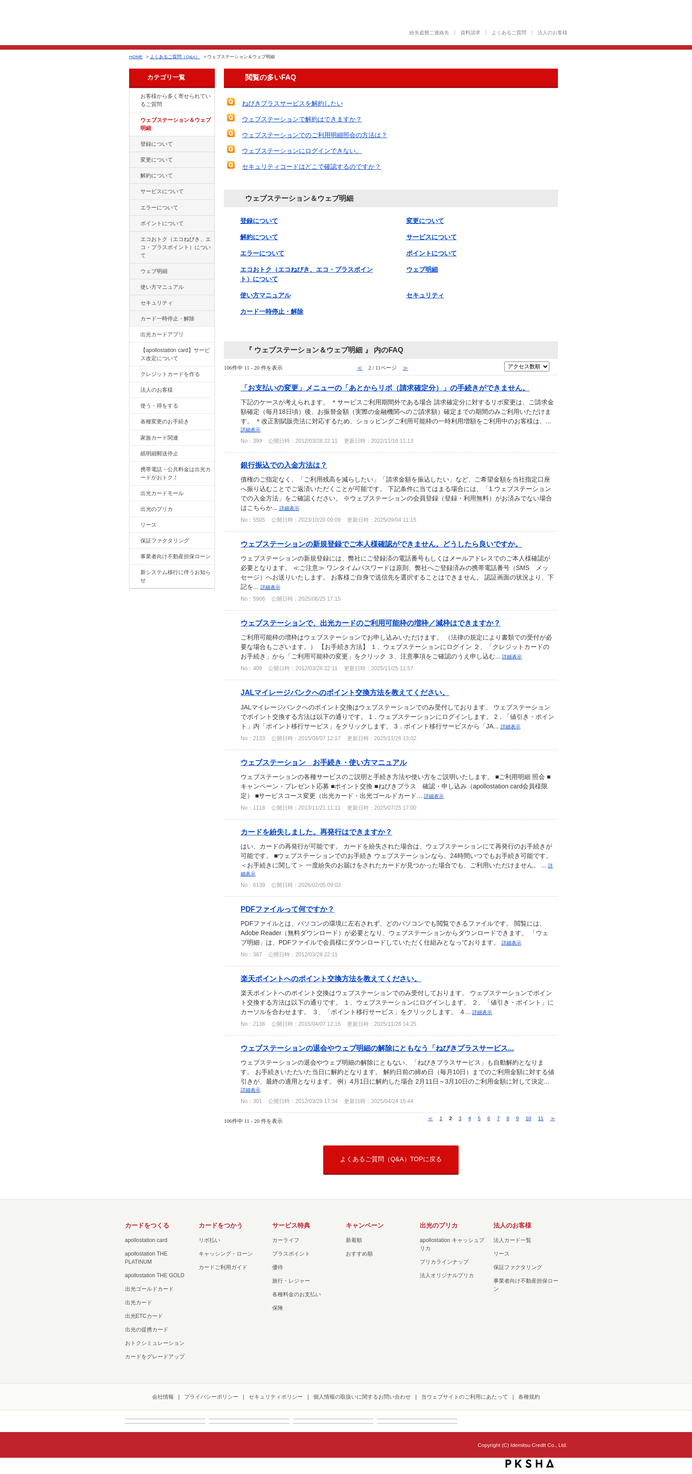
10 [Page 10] (528, 1118)
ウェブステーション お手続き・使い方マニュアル (324, 762)
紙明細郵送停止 (159, 453)
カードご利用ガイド (223, 1267)
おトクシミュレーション (155, 1343)
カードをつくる (147, 1225)
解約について (156, 175)
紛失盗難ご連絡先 (429, 32)
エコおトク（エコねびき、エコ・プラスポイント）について (175, 247)
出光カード (138, 1302)
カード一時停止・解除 (167, 318)
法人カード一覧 (512, 1240)
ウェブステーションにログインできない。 (302, 150)
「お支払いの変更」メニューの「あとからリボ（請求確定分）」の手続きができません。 (385, 388)
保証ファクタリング (164, 541)
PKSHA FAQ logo (530, 1463)
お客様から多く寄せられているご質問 (175, 100)
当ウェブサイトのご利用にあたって (464, 1397)
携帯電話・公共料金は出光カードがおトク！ (175, 473)
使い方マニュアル (162, 287)
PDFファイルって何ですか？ (287, 909)
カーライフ (285, 1240)
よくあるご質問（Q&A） (175, 56)
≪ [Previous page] (430, 1118)
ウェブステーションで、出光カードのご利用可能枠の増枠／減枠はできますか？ (371, 623)
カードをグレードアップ (155, 1356)
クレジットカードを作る (170, 374)
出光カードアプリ (162, 334)
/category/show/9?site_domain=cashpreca (134, 406)
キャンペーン (365, 1225)
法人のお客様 (552, 32)
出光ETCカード (144, 1316)
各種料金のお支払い (296, 1294)
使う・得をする (159, 406)
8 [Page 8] (507, 1118)
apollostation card (146, 1240)
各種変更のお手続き (164, 421)
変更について (156, 160)
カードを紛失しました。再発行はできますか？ (316, 832)
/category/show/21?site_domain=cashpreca (134, 390)
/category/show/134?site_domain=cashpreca (134, 96)
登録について (156, 144)
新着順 (354, 1240)
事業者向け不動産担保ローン (175, 556)
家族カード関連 (159, 438)
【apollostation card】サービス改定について (175, 354)
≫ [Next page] (552, 1118)
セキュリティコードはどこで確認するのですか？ (311, 166)
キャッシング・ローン (226, 1254)
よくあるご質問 (509, 32)
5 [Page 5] (479, 1118)
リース (148, 525)
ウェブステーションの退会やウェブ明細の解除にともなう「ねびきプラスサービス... (377, 1048)
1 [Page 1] (441, 1118)
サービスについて (162, 191)
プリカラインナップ (444, 1262)
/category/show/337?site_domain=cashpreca (134, 303)
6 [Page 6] (489, 1118)
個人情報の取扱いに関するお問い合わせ (362, 1397)
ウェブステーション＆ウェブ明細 (175, 124)
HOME (136, 56)
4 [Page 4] (469, 1118)
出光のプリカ (156, 509)
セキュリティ (156, 303)
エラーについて (159, 207)
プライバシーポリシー (211, 1397)
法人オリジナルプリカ (447, 1275)
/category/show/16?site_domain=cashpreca (134, 509)
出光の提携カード (146, 1329)
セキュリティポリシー (276, 1397)
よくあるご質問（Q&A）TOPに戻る (391, 1159)
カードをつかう (221, 1225)
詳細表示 (250, 429)
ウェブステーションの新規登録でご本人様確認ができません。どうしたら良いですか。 (381, 544)
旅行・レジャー (291, 1281)
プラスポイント (291, 1254)
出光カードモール (162, 493)
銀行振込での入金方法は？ (284, 465)
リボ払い (209, 1240)
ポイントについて (162, 223)
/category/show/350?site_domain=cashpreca (134, 572)
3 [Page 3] (460, 1118)
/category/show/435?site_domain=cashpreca (134, 334)
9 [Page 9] (517, 1118)
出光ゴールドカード (149, 1289)
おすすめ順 (359, 1254)
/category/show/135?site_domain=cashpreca (134, 120)
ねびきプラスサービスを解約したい (292, 103)
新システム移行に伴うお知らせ (175, 576)
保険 (277, 1308)
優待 (277, 1267)
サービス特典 (291, 1225)
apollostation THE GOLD (155, 1275)
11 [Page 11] (540, 1118)
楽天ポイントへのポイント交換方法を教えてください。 (331, 978)
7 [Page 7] (498, 1118)
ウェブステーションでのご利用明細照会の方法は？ (314, 135)
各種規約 (529, 1397)
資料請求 (470, 32)
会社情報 (163, 1397)
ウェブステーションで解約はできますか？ (302, 119)
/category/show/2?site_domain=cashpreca (134, 374)
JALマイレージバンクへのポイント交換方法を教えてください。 (345, 692)
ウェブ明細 (153, 271)
